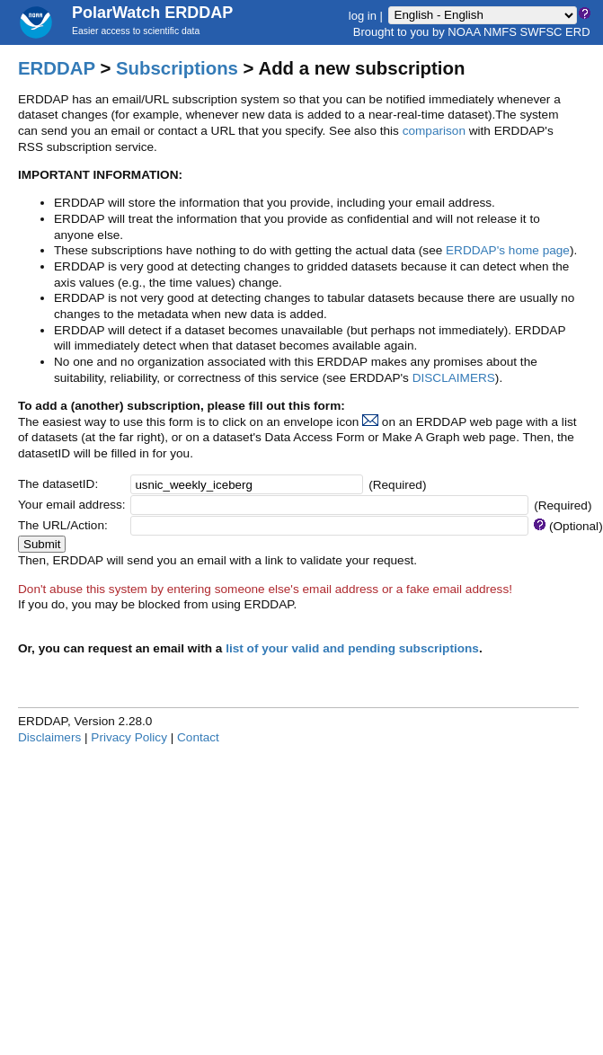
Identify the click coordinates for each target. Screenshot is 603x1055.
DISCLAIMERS (453, 378)
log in (363, 15)
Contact (198, 737)
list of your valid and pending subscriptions (352, 648)
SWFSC (541, 32)
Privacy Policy (129, 737)
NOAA (464, 32)
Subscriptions (177, 68)
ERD (577, 32)
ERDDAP (56, 68)
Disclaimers (49, 737)
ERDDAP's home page (508, 250)
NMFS (500, 32)
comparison (434, 130)
